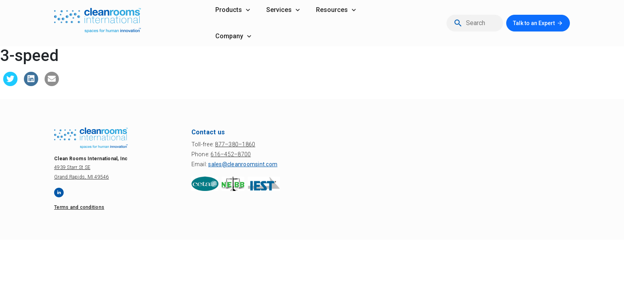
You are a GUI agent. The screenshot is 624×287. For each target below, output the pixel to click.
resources (332, 10)
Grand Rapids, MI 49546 (81, 177)
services (279, 10)
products (228, 10)
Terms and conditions (79, 207)
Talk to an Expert (534, 23)
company (229, 36)
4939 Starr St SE (72, 167)
